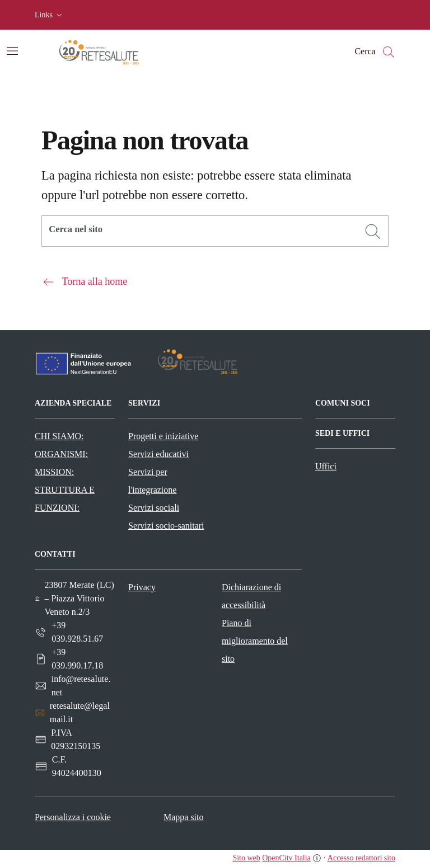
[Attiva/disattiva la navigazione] (12, 51)
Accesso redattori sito (361, 858)
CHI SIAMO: (59, 436)
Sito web (246, 858)
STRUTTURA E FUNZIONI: (65, 498)
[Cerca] (372, 232)
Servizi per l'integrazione (152, 481)
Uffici (325, 466)
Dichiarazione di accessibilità (251, 596)
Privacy (142, 587)
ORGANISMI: (61, 454)
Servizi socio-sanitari (166, 525)
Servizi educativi (158, 454)
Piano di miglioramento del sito (255, 640)
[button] (49, 15)
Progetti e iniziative (163, 436)
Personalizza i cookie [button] (73, 817)
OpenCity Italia (286, 858)
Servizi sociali (153, 507)
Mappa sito (183, 817)
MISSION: (54, 472)
